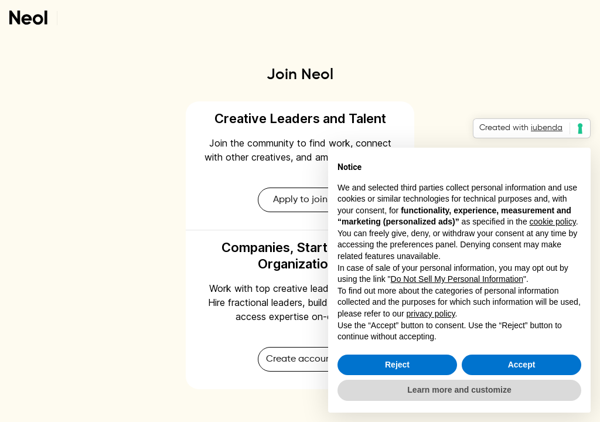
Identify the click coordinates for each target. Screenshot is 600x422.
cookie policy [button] (553, 221)
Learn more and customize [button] (459, 389)
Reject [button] (397, 364)
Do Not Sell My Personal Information (457, 279)
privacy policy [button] (431, 313)
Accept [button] (522, 364)
